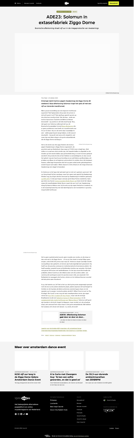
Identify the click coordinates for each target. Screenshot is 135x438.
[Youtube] (27, 414)
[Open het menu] (18, 3)
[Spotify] (16, 414)
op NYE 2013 (45, 179)
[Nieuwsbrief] (113, 3)
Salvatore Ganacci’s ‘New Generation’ (69, 298)
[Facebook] (21, 414)
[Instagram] (18, 414)
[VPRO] (109, 410)
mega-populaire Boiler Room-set (66, 181)
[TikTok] (24, 414)
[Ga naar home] (66, 3)
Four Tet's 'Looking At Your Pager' (59, 295)
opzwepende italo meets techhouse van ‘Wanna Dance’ (59, 300)
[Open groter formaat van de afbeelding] (90, 127)
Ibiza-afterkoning (67, 126)
